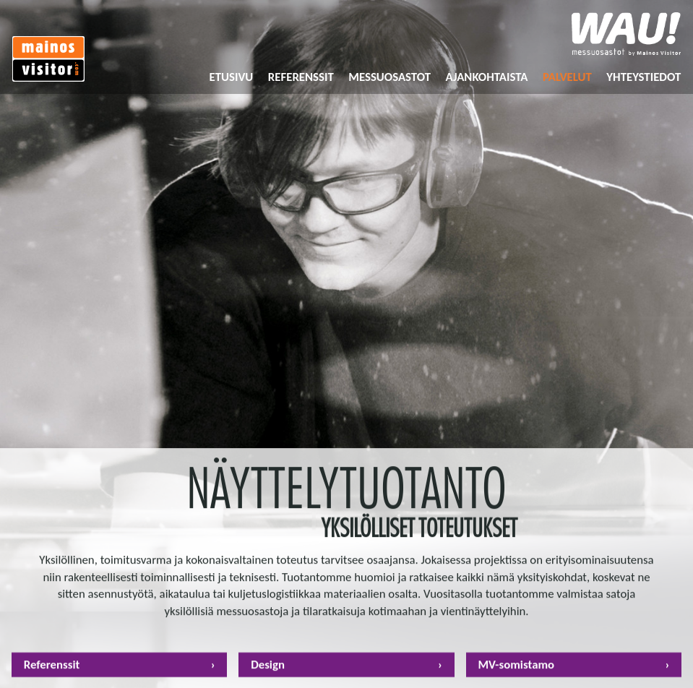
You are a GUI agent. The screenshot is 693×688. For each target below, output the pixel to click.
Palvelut (567, 77)
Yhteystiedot (643, 77)
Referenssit (301, 77)
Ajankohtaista (487, 77)
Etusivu (232, 77)
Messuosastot (389, 77)
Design (268, 668)
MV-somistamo (516, 668)
